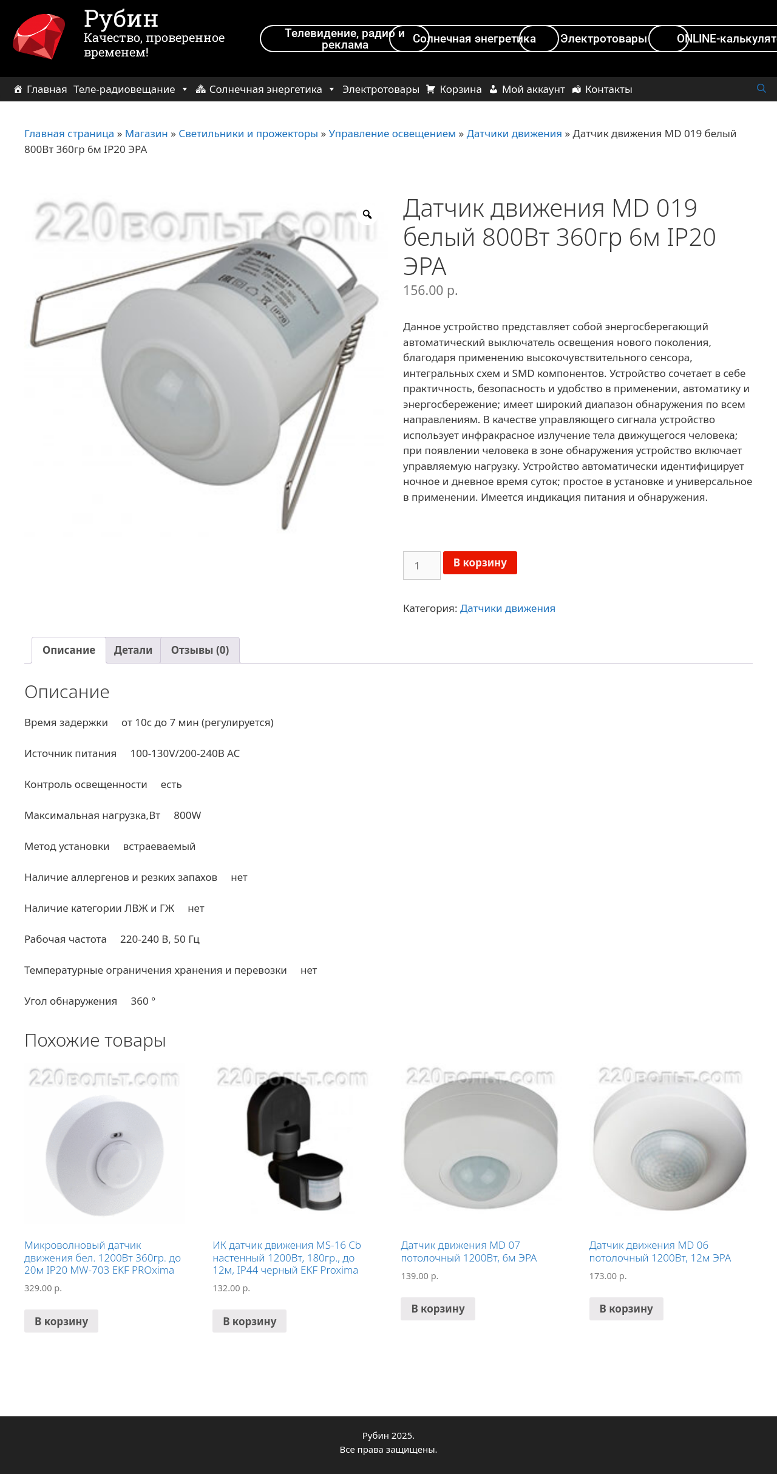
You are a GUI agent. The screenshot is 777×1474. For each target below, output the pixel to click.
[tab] (69, 650)
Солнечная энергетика (272, 89)
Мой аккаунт (533, 89)
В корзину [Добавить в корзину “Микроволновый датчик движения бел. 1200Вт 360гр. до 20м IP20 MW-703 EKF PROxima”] (61, 1321)
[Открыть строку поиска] (761, 88)
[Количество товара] (422, 565)
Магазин (146, 133)
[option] (206, 375)
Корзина (460, 89)
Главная (47, 89)
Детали (133, 650)
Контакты (609, 89)
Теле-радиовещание (131, 89)
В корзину (480, 562)
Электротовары (380, 89)
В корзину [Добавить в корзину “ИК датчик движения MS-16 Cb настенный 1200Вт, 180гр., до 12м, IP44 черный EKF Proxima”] (249, 1321)
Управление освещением (392, 133)
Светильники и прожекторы (248, 133)
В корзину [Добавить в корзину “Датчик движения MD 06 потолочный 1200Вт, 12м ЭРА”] (626, 1309)
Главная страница (69, 133)
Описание (68, 650)
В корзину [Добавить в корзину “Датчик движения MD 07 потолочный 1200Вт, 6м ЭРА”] (437, 1309)
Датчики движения (514, 133)
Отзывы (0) (200, 650)
